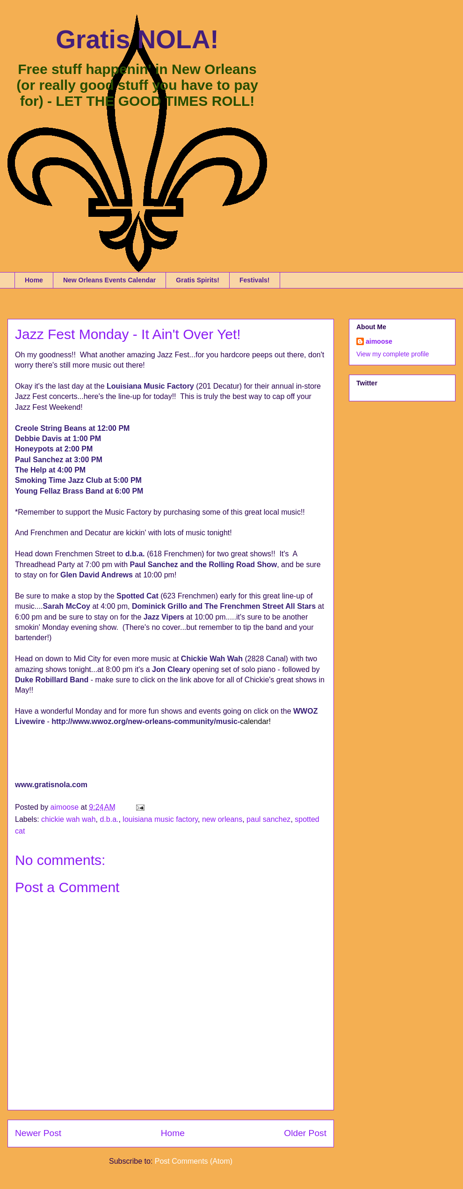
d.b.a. (109, 819)
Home (34, 280)
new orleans (222, 819)
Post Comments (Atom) (193, 1161)
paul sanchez (268, 819)
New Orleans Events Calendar (109, 280)
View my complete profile (392, 354)
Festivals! (254, 280)
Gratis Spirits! (197, 280)
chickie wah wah (68, 819)
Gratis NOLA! (137, 39)
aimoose (379, 341)
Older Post (305, 1133)
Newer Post (38, 1133)
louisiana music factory (160, 819)
